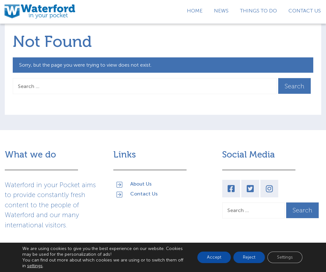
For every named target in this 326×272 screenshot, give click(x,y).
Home (194, 11)
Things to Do (258, 11)
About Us (141, 183)
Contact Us (304, 11)
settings (35, 265)
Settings (285, 257)
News (221, 11)
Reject (249, 257)
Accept (214, 257)
